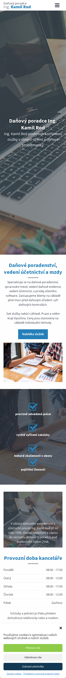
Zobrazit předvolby (33, 666)
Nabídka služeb (33, 334)
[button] (60, 628)
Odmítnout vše (33, 657)
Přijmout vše (33, 647)
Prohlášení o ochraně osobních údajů (41, 673)
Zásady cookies (14, 673)
